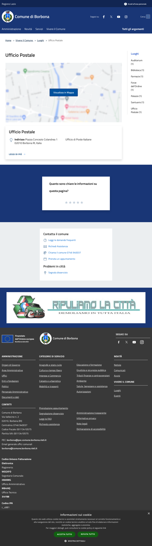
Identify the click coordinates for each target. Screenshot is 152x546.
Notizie (117, 365)
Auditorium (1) (136, 62)
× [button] (149, 513)
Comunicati (119, 370)
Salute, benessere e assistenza (92, 386)
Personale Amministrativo (15, 392)
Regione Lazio (9, 4)
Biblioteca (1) (137, 70)
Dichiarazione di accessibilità (91, 429)
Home (8, 40)
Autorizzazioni (84, 391)
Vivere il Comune (24, 40)
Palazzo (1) (136, 96)
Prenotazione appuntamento (53, 408)
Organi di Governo (11, 365)
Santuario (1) (137, 102)
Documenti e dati (10, 397)
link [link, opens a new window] (104, 528)
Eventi (117, 396)
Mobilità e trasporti (48, 386)
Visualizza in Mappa (63, 92)
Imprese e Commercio (50, 375)
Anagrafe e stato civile (50, 365)
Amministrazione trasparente (91, 413)
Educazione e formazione (89, 365)
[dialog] (76, 528)
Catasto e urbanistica (50, 381)
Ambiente (81, 381)
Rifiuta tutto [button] (88, 534)
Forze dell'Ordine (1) (136, 86)
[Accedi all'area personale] (135, 3)
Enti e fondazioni (10, 381)
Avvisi (117, 375)
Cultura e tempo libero (50, 370)
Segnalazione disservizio (51, 413)
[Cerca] (146, 16)
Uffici (4, 375)
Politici (5, 386)
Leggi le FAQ (45, 419)
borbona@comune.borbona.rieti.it (19, 448)
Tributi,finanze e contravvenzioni (93, 375)
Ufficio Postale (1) (136, 110)
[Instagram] (120, 16)
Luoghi (40, 40)
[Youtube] (113, 16)
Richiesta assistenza (49, 424)
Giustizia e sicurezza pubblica (91, 370)
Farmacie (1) (137, 76)
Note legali (82, 423)
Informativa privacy (86, 418)
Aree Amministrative (12, 370)
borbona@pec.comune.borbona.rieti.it (26, 440)
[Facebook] (98, 16)
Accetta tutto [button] (64, 534)
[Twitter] (105, 16)
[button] (76, 540)
